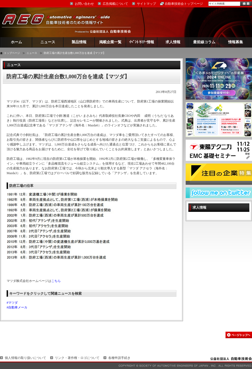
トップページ (12, 53)
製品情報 (79, 42)
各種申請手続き (119, 358)
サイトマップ (146, 4)
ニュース (47, 42)
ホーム (16, 42)
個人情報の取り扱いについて (25, 358)
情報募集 (235, 42)
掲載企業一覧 (110, 42)
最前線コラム (204, 42)
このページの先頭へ (238, 335)
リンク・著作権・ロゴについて (77, 358)
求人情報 (173, 42)
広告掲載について (115, 4)
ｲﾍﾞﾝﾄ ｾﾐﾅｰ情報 (141, 42)
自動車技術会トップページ (184, 4)
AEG (59, 22)
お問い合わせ (84, 4)
